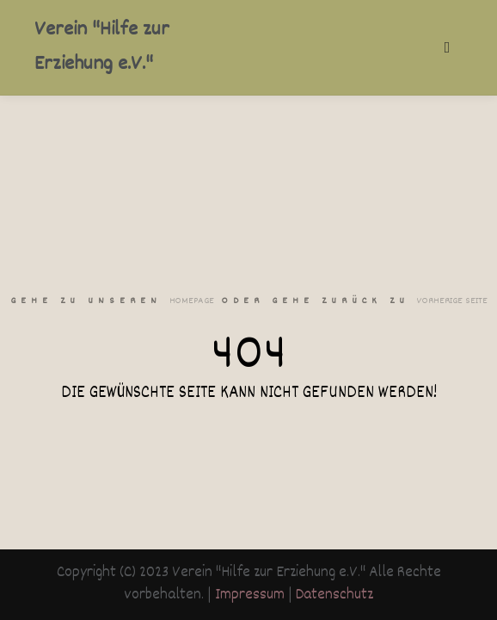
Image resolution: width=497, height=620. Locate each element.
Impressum (250, 595)
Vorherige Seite (452, 301)
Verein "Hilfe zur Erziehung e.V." (101, 47)
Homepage (191, 301)
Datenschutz (334, 595)
